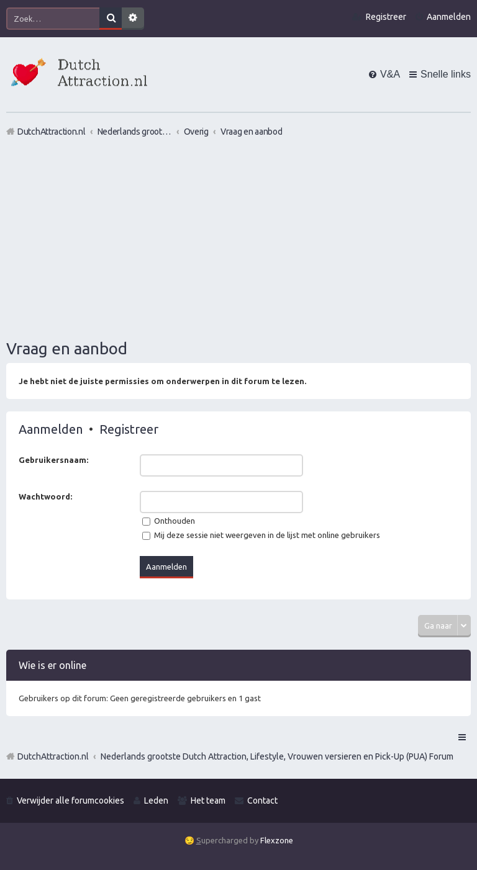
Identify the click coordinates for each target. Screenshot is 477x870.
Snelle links (445, 74)
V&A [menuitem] (390, 74)
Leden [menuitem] (156, 800)
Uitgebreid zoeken (133, 18)
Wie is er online (52, 665)
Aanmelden (51, 429)
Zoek (110, 18)
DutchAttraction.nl (53, 756)
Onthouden (168, 520)
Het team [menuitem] (208, 800)
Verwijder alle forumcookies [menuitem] (70, 800)
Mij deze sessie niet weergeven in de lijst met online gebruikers (261, 535)
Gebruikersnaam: (53, 459)
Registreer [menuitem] (386, 17)
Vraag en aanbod (66, 348)
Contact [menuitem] (262, 800)
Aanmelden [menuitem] (449, 17)
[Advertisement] (238, 238)
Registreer (128, 429)
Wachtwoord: (45, 496)
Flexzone (276, 840)
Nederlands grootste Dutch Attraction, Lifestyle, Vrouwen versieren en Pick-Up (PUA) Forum (277, 756)
